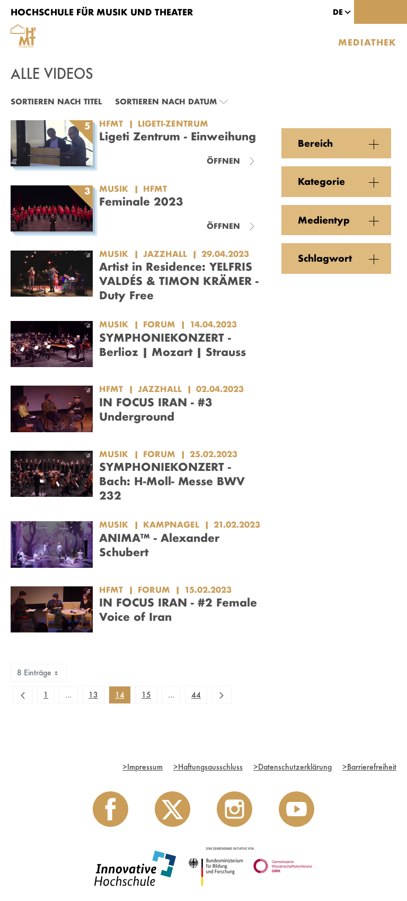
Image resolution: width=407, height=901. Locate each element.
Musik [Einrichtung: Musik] (113, 188)
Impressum (142, 767)
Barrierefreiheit (369, 767)
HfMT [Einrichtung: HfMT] (111, 123)
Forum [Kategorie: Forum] (159, 324)
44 (199, 696)
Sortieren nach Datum (166, 101)
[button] (338, 12)
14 (122, 696)
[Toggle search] (367, 12)
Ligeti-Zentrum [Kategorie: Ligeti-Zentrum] (173, 123)
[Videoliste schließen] (231, 161)
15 (149, 696)
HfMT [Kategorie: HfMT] (155, 188)
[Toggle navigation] (394, 12)
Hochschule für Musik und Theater (102, 11)
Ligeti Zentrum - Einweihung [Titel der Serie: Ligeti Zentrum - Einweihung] (177, 136)
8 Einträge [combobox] (38, 672)
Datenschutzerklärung (292, 767)
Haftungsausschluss (208, 767)
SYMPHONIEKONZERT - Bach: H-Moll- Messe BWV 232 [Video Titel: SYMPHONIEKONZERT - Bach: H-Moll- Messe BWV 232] (172, 481)
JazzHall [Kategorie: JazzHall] (165, 253)
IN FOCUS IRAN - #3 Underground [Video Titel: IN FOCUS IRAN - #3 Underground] (156, 409)
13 (96, 696)
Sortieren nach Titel (56, 101)
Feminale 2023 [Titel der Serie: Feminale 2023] (141, 201)
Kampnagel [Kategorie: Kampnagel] (171, 524)
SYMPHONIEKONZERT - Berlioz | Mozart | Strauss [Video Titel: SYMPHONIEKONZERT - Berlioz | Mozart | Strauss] (172, 345)
